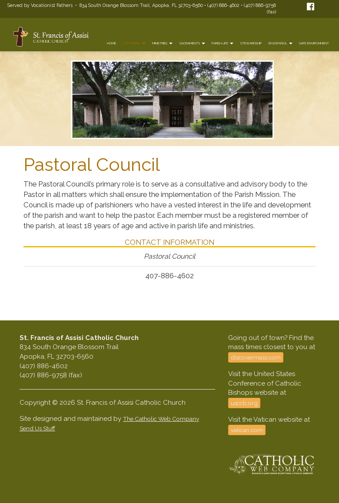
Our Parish (134, 43)
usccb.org (244, 403)
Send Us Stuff (37, 428)
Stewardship (251, 43)
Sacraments (192, 43)
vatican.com (247, 429)
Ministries (162, 43)
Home (111, 43)
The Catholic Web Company (161, 418)
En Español (280, 43)
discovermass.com (256, 357)
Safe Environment (314, 43)
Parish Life (222, 43)
